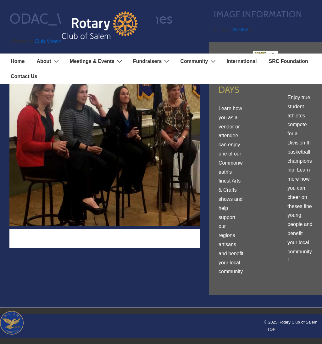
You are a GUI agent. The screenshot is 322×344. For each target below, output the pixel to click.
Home (18, 61)
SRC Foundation (288, 61)
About (48, 61)
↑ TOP (269, 329)
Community (198, 61)
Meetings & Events (97, 61)
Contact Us (24, 76)
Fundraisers (152, 61)
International (242, 61)
